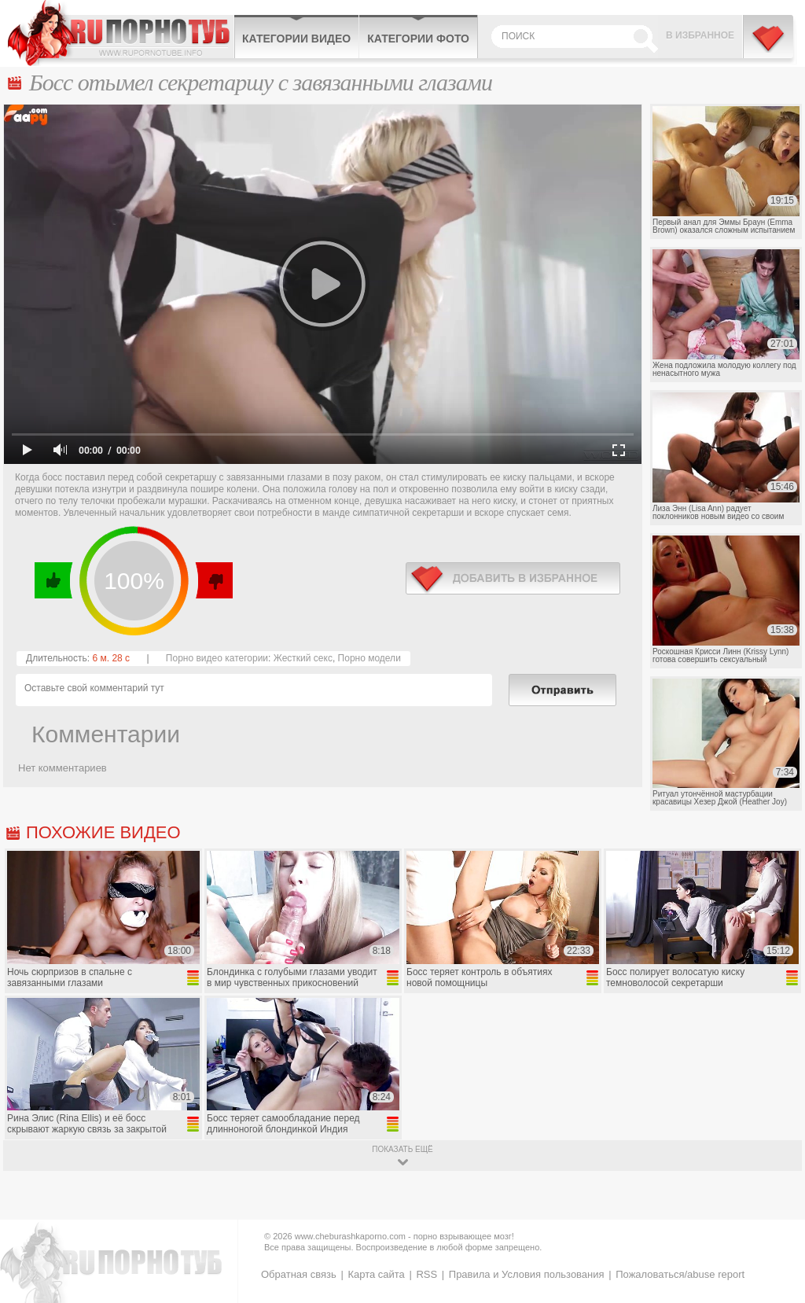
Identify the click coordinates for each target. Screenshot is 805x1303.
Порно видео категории (217, 658)
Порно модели (369, 658)
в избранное (513, 578)
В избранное (700, 35)
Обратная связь (298, 1274)
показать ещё (402, 1149)
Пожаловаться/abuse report (680, 1274)
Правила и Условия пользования (527, 1274)
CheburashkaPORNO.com (120, 33)
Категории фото (418, 38)
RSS (426, 1274)
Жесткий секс (303, 658)
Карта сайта (375, 1274)
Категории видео (296, 38)
